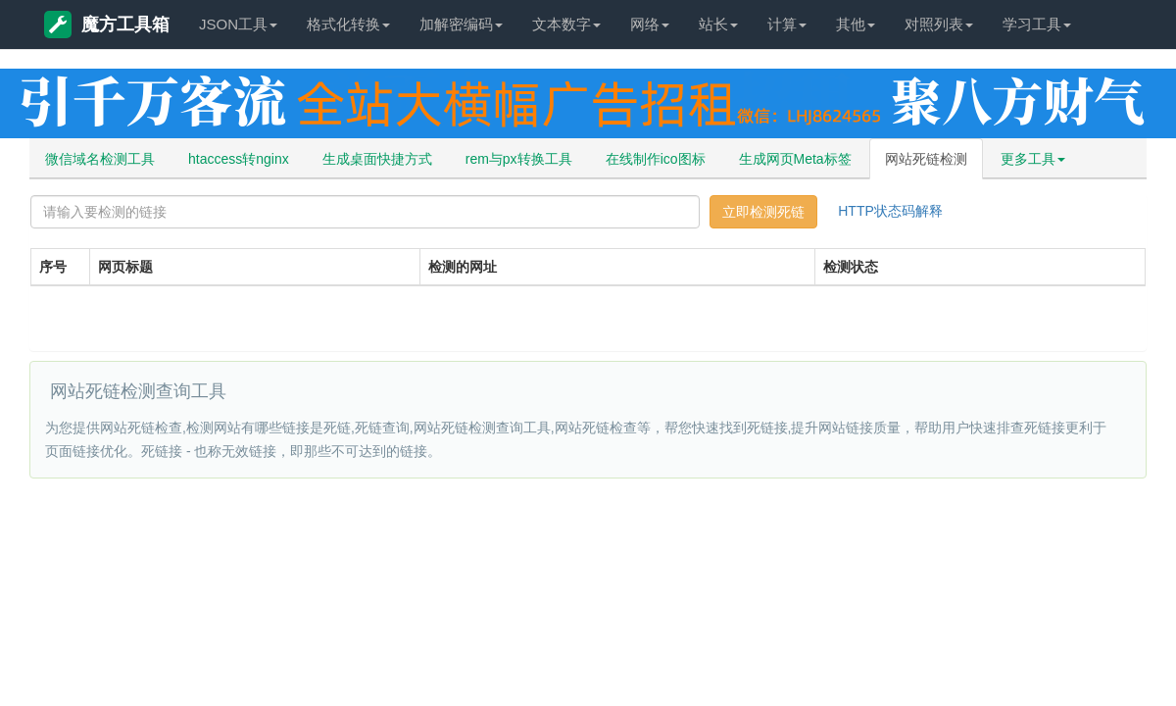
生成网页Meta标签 (795, 159)
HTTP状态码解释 (890, 211)
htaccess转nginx (238, 159)
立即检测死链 (763, 212)
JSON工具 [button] (238, 24)
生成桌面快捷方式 (377, 159)
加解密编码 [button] (461, 24)
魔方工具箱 (107, 24)
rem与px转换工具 (519, 159)
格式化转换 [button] (348, 24)
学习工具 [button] (1037, 24)
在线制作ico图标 (656, 159)
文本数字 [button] (566, 24)
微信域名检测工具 (100, 159)
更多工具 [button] (1033, 159)
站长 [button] (718, 24)
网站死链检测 (926, 159)
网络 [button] (649, 24)
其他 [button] (855, 24)
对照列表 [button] (939, 24)
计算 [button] (787, 24)
